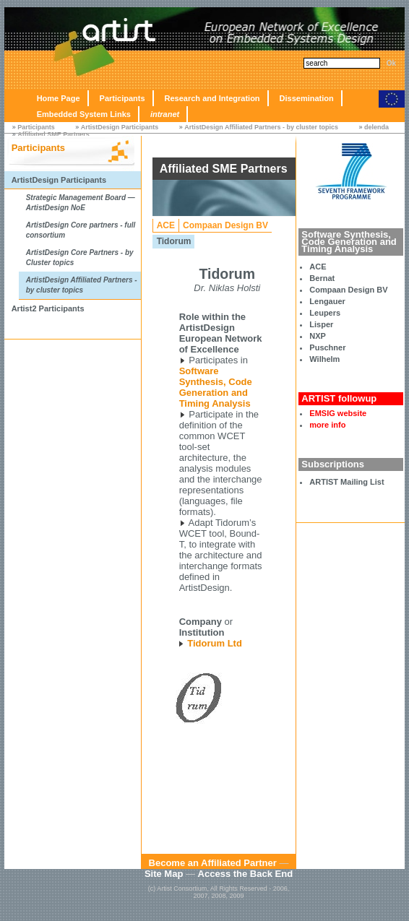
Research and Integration (212, 98)
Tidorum (174, 241)
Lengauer (327, 301)
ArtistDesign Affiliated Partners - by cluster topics (261, 127)
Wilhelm (324, 359)
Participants (122, 98)
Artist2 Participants (48, 308)
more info (327, 424)
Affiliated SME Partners (53, 134)
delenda (376, 127)
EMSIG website (337, 413)
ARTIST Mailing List (346, 481)
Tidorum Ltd (214, 643)
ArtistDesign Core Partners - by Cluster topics (80, 257)
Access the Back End (245, 873)
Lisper (321, 324)
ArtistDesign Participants (120, 127)
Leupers (324, 312)
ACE (317, 266)
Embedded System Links (84, 114)
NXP (317, 336)
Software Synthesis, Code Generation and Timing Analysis (215, 387)
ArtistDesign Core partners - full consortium (81, 230)
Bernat (322, 278)
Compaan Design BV (348, 289)
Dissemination (307, 98)
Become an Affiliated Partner (213, 862)
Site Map (164, 873)
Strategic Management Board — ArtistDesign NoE (80, 203)
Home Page (58, 98)
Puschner (327, 347)
